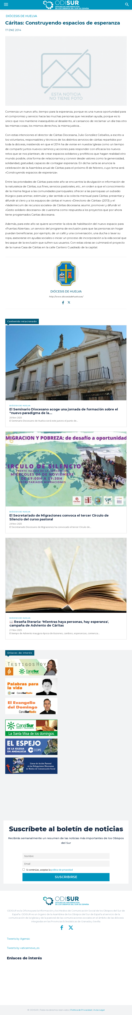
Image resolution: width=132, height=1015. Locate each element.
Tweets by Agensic (18, 938)
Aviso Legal (99, 1010)
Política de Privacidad (81, 1010)
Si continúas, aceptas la (47, 869)
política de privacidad (62, 869)
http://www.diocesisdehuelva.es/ (66, 296)
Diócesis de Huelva (21, 16)
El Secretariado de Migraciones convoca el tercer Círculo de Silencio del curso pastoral (59, 517)
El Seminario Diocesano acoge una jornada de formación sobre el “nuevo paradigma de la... (63, 411)
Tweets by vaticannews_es (23, 948)
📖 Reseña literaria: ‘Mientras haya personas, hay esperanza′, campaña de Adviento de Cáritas (59, 624)
